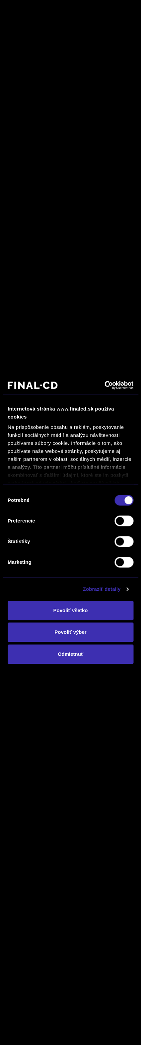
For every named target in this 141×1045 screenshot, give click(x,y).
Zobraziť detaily (102, 589)
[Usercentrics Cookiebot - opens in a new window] (104, 385)
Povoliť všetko (70, 610)
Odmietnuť (70, 654)
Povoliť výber (70, 632)
